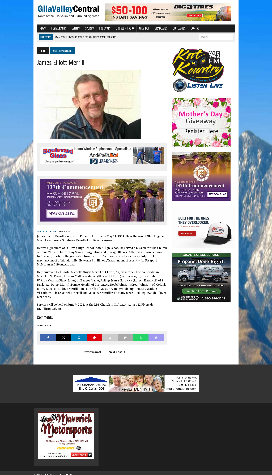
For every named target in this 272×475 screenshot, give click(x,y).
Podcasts (101, 28)
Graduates (157, 28)
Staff (50, 232)
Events (72, 28)
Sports (86, 28)
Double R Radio (121, 28)
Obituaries (175, 28)
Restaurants (55, 28)
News (39, 28)
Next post (116, 349)
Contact (192, 28)
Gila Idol (141, 28)
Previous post (89, 349)
